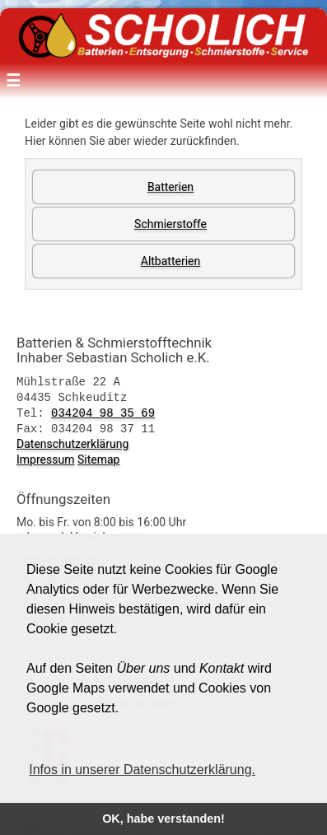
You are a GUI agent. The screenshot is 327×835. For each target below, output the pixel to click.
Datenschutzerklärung (72, 440)
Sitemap (98, 456)
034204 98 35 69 (103, 410)
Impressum (45, 456)
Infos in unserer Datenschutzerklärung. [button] (142, 770)
